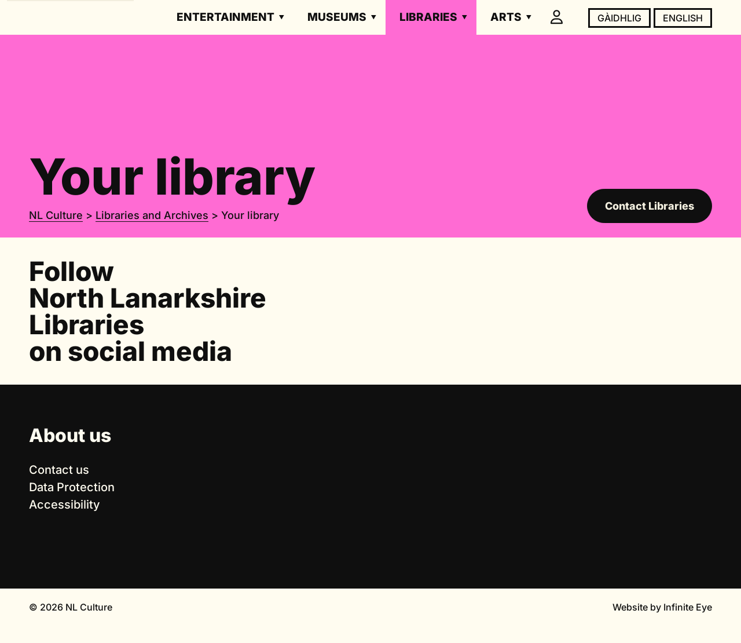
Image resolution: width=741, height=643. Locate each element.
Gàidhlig (619, 18)
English (683, 18)
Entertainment (225, 17)
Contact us (59, 470)
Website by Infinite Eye (662, 607)
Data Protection (72, 487)
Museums (336, 17)
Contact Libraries (649, 206)
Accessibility (64, 505)
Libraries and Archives (152, 215)
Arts (506, 17)
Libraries (428, 17)
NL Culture (56, 215)
